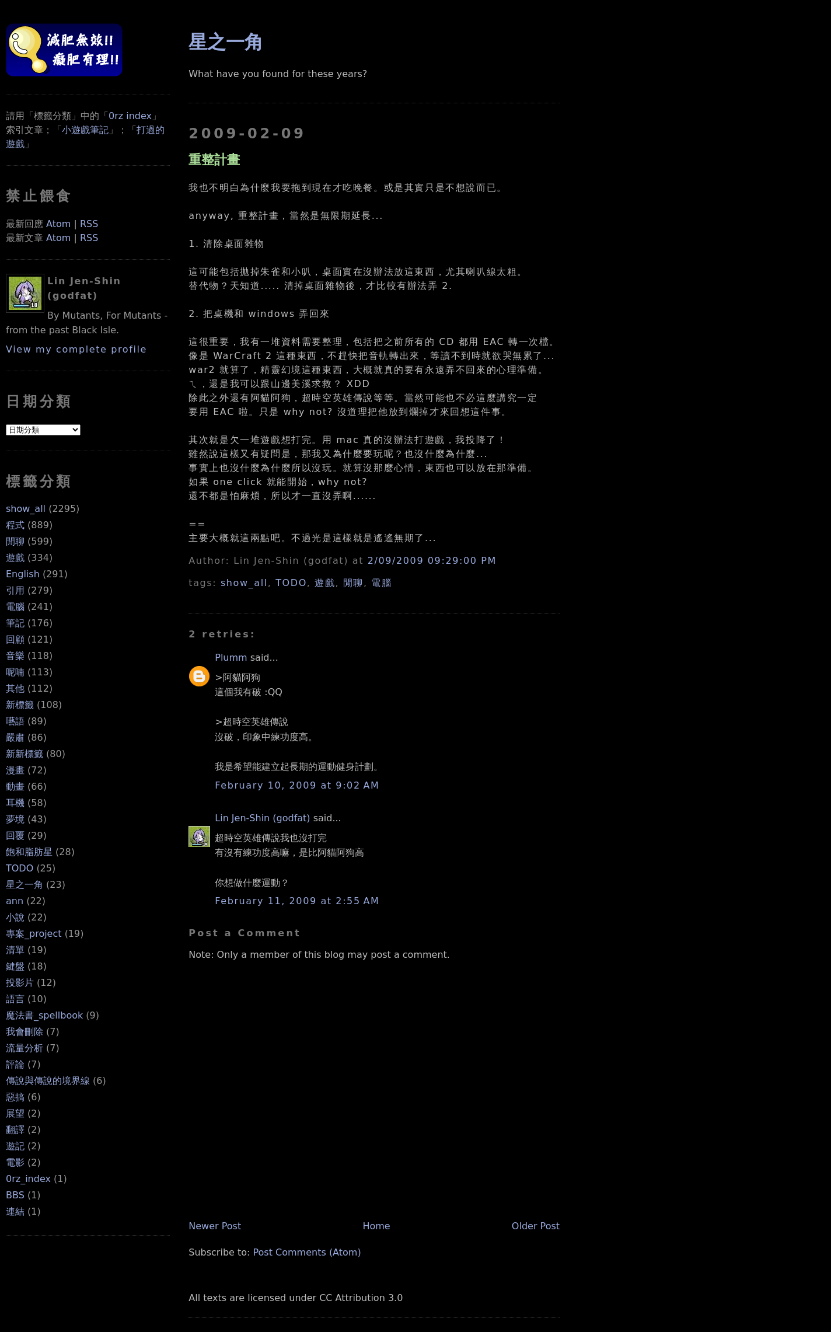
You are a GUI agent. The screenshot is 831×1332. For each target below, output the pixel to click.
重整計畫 (214, 159)
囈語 (15, 721)
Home (376, 1226)
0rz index (130, 115)
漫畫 (15, 770)
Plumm (231, 657)
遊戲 (15, 557)
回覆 (15, 835)
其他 (15, 688)
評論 (15, 1064)
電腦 (15, 606)
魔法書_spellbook (44, 1015)
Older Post (536, 1226)
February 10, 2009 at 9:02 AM (297, 785)
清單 (15, 950)
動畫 (15, 786)
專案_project (34, 933)
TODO (19, 868)
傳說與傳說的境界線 (48, 1080)
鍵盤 (15, 966)
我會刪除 (24, 1031)
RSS (89, 223)
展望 (15, 1113)
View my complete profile (76, 349)
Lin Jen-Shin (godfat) (262, 818)
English (23, 574)
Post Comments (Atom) (307, 1252)
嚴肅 (15, 737)
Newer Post (214, 1226)
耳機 (15, 802)
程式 (15, 525)
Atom (58, 223)
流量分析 (24, 1048)
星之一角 (24, 884)
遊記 (15, 1146)
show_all (26, 508)
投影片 (20, 982)
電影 (15, 1162)
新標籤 (20, 704)
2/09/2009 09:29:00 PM (432, 560)
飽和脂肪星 (29, 851)
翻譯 (15, 1129)
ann (14, 900)
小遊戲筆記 (85, 129)
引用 (15, 590)
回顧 (15, 639)
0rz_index (28, 1178)
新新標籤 (24, 753)
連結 (15, 1211)
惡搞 (15, 1097)
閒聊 (15, 541)
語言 (15, 999)
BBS (15, 1195)
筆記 (15, 623)
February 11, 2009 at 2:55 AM (297, 900)
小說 (15, 917)
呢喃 (15, 672)
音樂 (15, 655)
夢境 (15, 819)
